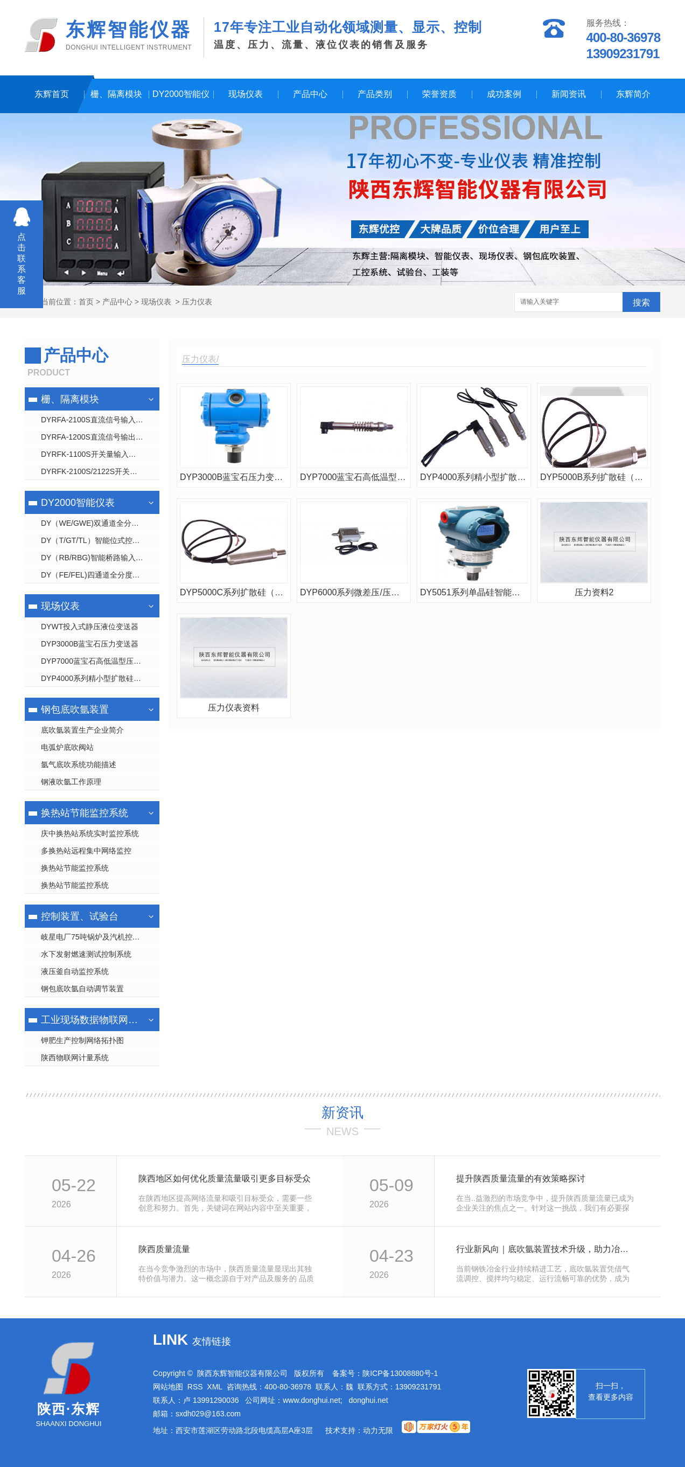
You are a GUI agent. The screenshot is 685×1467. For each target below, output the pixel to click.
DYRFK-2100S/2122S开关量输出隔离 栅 (100, 471)
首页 (86, 301)
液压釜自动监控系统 (75, 971)
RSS (195, 1386)
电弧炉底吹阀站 (67, 747)
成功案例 (504, 94)
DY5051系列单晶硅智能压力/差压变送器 (474, 592)
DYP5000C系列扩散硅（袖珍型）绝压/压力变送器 (234, 592)
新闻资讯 (568, 94)
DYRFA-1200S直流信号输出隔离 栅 (100, 437)
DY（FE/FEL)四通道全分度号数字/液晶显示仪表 (100, 575)
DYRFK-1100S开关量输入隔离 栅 (97, 454)
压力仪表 (197, 301)
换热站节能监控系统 (84, 813)
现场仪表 (245, 94)
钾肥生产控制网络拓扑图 (82, 1040)
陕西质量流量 (164, 1249)
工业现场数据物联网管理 (91, 1019)
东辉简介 (633, 94)
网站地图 (168, 1386)
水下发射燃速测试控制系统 (86, 954)
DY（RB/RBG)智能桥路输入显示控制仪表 (100, 557)
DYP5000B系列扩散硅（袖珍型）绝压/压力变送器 (594, 477)
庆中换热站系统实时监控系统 (90, 833)
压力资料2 (594, 592)
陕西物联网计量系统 (75, 1057)
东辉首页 (51, 94)
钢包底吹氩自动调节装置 (82, 988)
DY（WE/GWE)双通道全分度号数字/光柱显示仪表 (100, 523)
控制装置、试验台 (79, 916)
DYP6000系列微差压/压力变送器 (354, 592)
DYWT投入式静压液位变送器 (89, 626)
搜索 (641, 302)
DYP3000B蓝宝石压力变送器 (89, 643)
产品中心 (310, 94)
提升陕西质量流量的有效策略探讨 (520, 1178)
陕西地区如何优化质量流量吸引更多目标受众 (224, 1178)
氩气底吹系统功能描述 (78, 764)
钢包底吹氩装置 (75, 709)
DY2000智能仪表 (180, 101)
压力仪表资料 (234, 707)
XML (214, 1386)
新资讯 (342, 1112)
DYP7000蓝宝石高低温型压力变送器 (100, 661)
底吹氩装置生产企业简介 (82, 730)
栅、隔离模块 (116, 94)
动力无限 (378, 1430)
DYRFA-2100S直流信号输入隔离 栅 (100, 419)
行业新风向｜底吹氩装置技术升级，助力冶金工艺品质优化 (546, 1249)
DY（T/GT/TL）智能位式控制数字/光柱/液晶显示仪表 (100, 540)
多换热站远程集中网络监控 (86, 850)
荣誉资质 (439, 94)
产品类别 (375, 94)
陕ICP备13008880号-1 (400, 1373)
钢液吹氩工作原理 (71, 781)
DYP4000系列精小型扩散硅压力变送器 (100, 678)
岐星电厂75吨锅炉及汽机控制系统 (98, 937)
